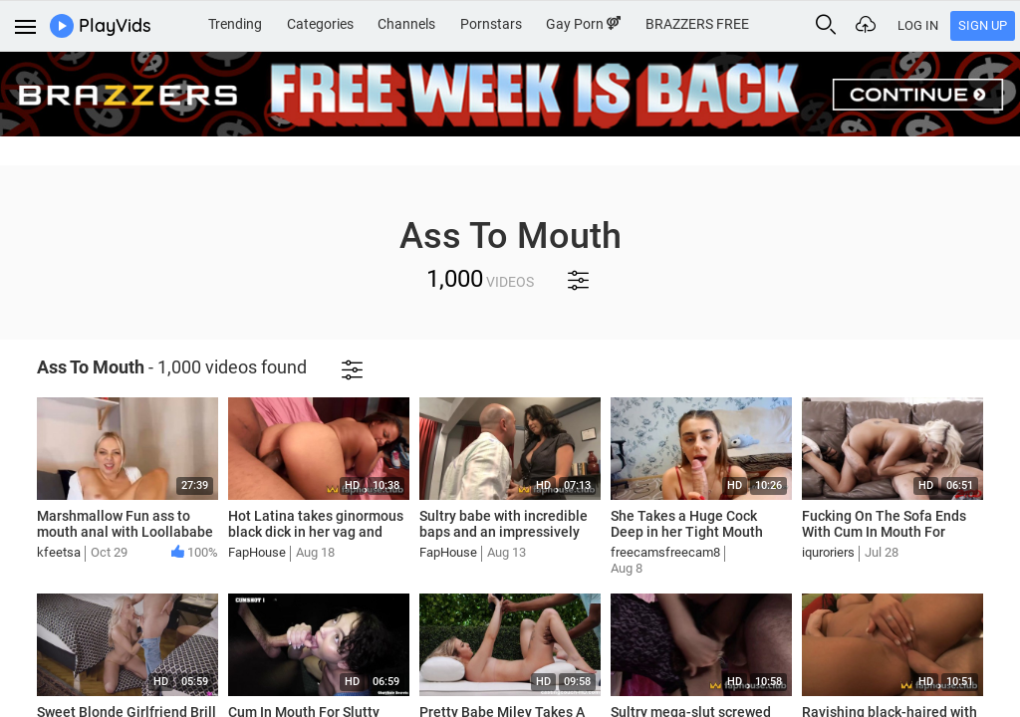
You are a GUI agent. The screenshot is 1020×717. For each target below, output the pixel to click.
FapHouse (257, 552)
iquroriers (828, 552)
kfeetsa (59, 552)
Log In (917, 25)
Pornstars (491, 24)
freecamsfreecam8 (665, 552)
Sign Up (982, 25)
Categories (320, 24)
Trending (235, 24)
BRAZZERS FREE (697, 24)
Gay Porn (583, 24)
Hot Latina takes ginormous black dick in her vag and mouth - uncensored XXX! (315, 533)
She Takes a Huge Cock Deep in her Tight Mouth (687, 524)
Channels (406, 24)
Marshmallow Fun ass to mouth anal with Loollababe (125, 524)
